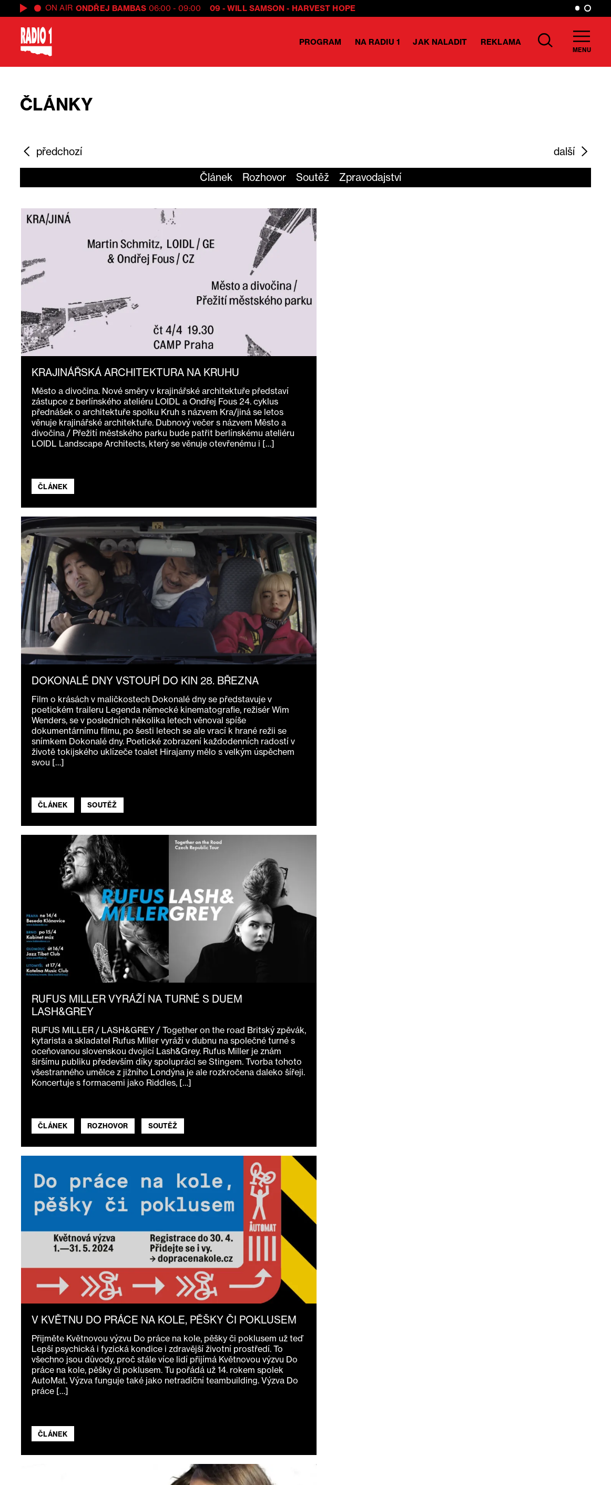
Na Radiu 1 (377, 42)
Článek (216, 177)
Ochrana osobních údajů (342, 1445)
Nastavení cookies (342, 1461)
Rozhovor (264, 177)
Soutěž (312, 177)
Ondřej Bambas (111, 8)
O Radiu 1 (218, 1381)
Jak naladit (440, 42)
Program (320, 42)
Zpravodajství (370, 177)
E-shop (213, 1429)
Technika (218, 1413)
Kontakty (218, 1445)
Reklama (501, 42)
